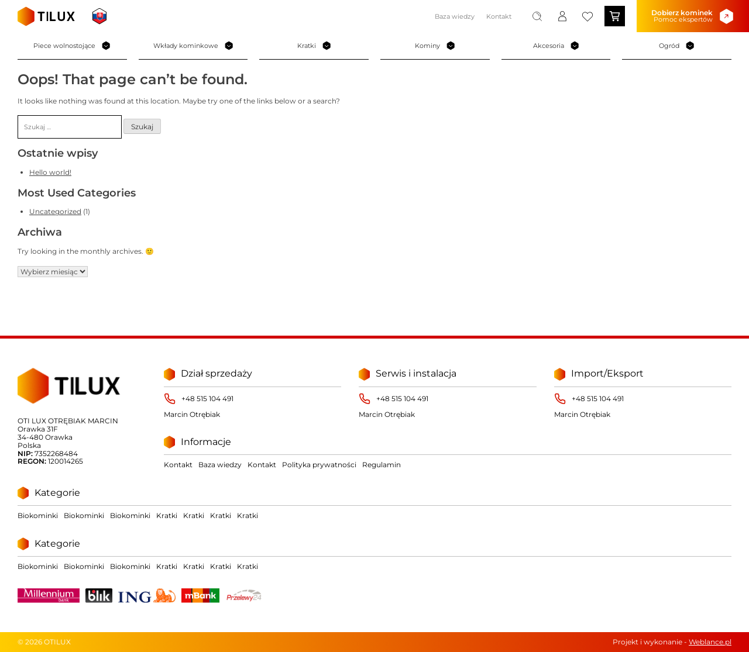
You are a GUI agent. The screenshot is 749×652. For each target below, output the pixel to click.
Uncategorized (55, 211)
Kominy (435, 45)
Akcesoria (556, 45)
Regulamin (381, 464)
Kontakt (498, 16)
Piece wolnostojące (72, 45)
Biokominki (38, 515)
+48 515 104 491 (207, 399)
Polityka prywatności (319, 464)
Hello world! (50, 172)
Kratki (314, 45)
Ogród (677, 45)
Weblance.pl (710, 641)
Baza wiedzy (455, 16)
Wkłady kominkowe (193, 45)
